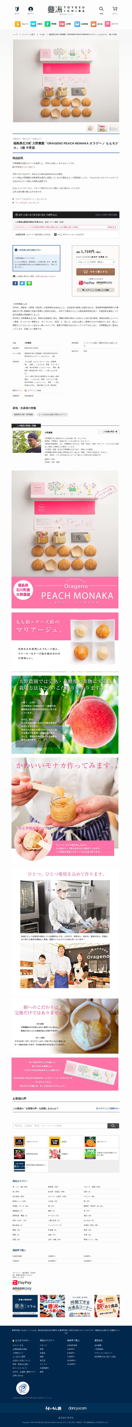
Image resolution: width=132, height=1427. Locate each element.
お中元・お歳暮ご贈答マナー (24, 1372)
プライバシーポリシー (103, 1353)
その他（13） (53, 1201)
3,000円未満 (17, 1256)
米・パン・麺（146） (21, 1187)
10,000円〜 (52, 1261)
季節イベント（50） (91, 1240)
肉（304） (16, 1192)
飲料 (41, 1372)
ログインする (18, 1345)
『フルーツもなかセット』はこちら (29, 199)
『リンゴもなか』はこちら (25, 203)
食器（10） (88, 1216)
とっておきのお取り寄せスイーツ (52, 414)
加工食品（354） (19, 1196)
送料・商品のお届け (21, 1364)
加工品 (96, 24)
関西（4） (16, 1235)
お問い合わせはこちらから (46, 276)
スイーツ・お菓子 (28, 34)
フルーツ (21, 24)
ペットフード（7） (55, 1225)
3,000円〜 (52, 1256)
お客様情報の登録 (20, 1349)
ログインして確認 (34, 390)
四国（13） (17, 1240)
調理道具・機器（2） (20, 1216)
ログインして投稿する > (109, 1108)
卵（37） (87, 1201)
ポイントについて (20, 1368)
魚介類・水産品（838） (57, 1192)
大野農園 (28, 343)
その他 (41, 34)
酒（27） (51, 1206)
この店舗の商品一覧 (110, 432)
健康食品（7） (18, 1211)
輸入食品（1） (18, 1225)
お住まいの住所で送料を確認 (106, 215)
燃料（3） (52, 1211)
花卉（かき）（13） (20, 1220)
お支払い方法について (21, 1360)
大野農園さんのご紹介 (23, 167)
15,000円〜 (88, 1261)
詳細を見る (111, 227)
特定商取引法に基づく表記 (105, 1357)
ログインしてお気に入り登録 (95, 290)
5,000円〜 (87, 1256)
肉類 (41, 1357)
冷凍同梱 (81, 24)
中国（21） (88, 1235)
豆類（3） (87, 1192)
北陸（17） (52, 1235)
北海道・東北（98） (91, 1225)
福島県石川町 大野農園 (23, 414)
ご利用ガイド (18, 1353)
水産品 (36, 24)
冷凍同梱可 (44, 1368)
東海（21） (88, 1230)
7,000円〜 (16, 1261)
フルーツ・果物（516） (92, 1187)
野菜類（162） (53, 1187)
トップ (15, 34)
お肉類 (65, 24)
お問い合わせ (18, 1375)
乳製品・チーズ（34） (21, 1206)
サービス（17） (54, 1216)
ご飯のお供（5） (54, 1220)
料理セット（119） (20, 1201)
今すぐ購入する (95, 272)
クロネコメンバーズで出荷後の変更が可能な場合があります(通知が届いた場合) (47, 227)
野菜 (41, 1349)
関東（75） (17, 1230)
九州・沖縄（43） (54, 1240)
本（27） (87, 1211)
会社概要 (98, 1345)
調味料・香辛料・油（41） (94, 1206)
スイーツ (111, 24)
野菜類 (50, 24)
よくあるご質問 (19, 1357)
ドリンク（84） (89, 1196)
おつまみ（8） (89, 1220)
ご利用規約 (98, 1349)
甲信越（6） (52, 1230)
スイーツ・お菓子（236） (57, 1196)
